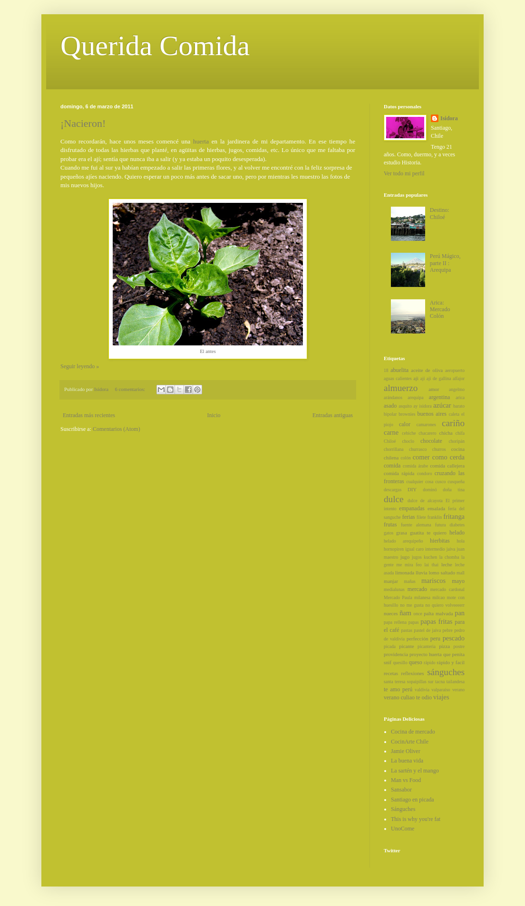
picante (406, 646)
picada (390, 646)
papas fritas (436, 621)
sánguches (446, 672)
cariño (453, 423)
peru (435, 638)
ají (422, 378)
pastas (406, 630)
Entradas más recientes (89, 415)
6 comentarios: (130, 389)
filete (421, 517)
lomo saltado (441, 572)
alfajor (459, 378)
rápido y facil (451, 662)
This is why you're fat (415, 819)
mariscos (433, 580)
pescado (454, 638)
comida (392, 465)
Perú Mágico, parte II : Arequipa (445, 263)
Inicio (213, 415)
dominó (430, 489)
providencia (396, 654)
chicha (445, 433)
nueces (391, 613)
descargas (392, 489)
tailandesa (456, 681)
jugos (417, 557)
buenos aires (432, 413)
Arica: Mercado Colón (440, 309)
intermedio (435, 549)
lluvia (422, 572)
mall (461, 572)
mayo (458, 581)
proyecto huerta (425, 654)
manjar (391, 581)
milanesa (422, 597)
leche (446, 564)
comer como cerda (439, 457)
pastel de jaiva (427, 630)
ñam (405, 613)
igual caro (414, 549)
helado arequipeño (403, 541)
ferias (408, 517)
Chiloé (390, 441)
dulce (394, 499)
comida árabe (415, 465)
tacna (440, 681)
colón (405, 457)
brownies (407, 414)
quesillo (400, 662)
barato (459, 406)
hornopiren (394, 549)
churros (439, 449)
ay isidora (422, 406)
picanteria (427, 646)
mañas (410, 581)
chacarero (427, 433)
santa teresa (394, 681)
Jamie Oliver (405, 751)
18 (386, 370)
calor (404, 424)
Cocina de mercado (413, 731)
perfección (417, 638)
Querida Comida (155, 45)
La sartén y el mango (415, 770)
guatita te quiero (428, 532)
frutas (390, 524)
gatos (388, 532)
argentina (439, 397)
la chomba (449, 557)
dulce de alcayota (425, 500)
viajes (441, 697)
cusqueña (456, 481)
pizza (444, 646)
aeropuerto (455, 370)
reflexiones (412, 673)
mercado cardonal (447, 589)
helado (457, 532)
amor (433, 389)
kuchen (430, 557)
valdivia (422, 689)
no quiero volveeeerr (445, 605)
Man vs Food (406, 780)
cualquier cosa (419, 481)
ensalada (436, 508)
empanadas (411, 508)
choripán (456, 441)
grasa (401, 532)
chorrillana (394, 449)
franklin (435, 517)
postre (459, 646)
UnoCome (402, 828)
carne (391, 432)
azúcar (442, 405)
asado (390, 405)
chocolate (431, 441)
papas (413, 622)
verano (458, 689)
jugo (404, 557)
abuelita (399, 370)
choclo (408, 441)
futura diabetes (450, 524)
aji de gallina (439, 378)
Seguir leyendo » (79, 366)
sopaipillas (417, 681)
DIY (412, 489)
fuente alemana (416, 524)
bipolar (390, 414)
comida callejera (447, 465)
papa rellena (395, 622)
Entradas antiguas (332, 415)
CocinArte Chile (409, 741)
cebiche (409, 433)
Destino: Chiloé (439, 213)
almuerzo (401, 388)
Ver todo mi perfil (404, 173)
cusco (440, 481)
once (418, 613)
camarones (426, 424)
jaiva (451, 549)
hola (461, 541)
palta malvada (438, 613)
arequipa (415, 397)
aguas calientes (398, 378)
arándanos (393, 397)
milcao (438, 597)
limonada (404, 572)
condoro (424, 473)
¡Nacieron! (83, 123)
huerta (201, 141)
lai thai (431, 564)
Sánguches (403, 809)
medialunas (394, 589)
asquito (405, 406)
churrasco (418, 449)
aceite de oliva (427, 370)
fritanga (454, 516)
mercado (417, 589)
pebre (448, 630)
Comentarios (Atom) (116, 429)
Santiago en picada (412, 799)
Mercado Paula (398, 597)
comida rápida (399, 473)
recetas (391, 673)
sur (431, 681)
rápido (430, 662)
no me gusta (411, 605)
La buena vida (407, 760)
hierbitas (439, 540)
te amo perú (398, 689)
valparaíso (440, 689)
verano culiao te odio (408, 697)
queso (415, 662)
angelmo (457, 389)
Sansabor (401, 789)
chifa (460, 433)
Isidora (449, 118)
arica (460, 397)
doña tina (454, 489)
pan (460, 613)
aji (415, 378)
